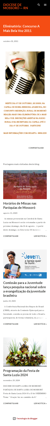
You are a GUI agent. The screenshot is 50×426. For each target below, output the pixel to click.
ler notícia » (40, 236)
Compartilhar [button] (36, 148)
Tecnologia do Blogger (25, 418)
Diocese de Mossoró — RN (15, 6)
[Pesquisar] (38, 4)
